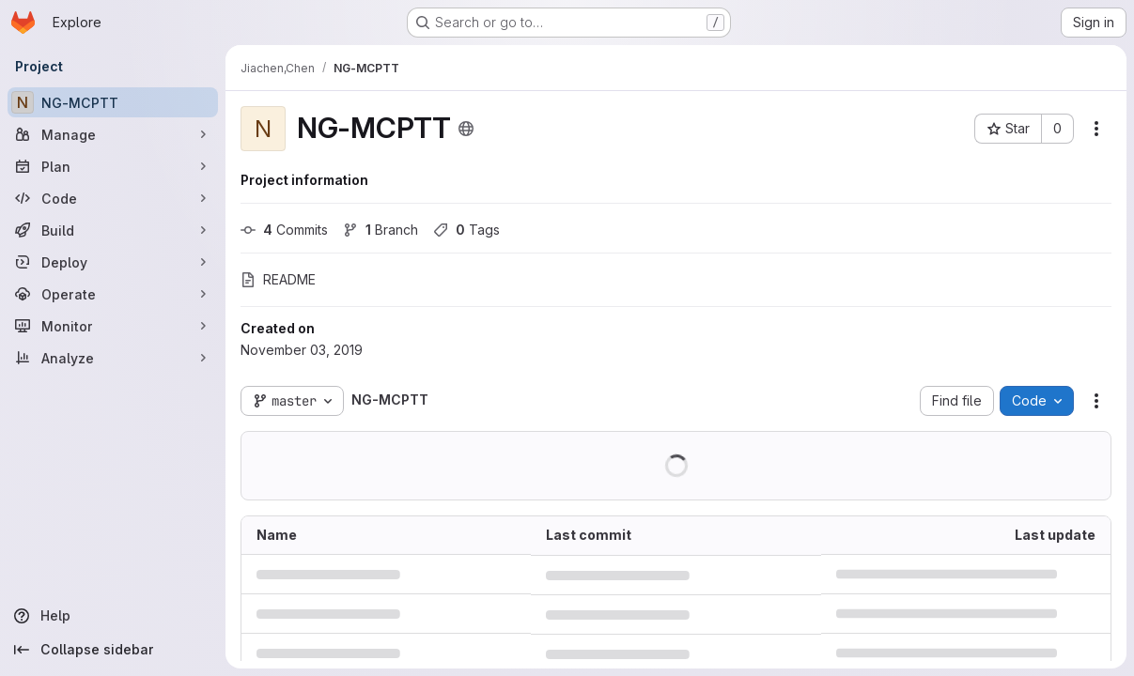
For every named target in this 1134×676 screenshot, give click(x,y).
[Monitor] (113, 326)
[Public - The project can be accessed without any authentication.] (466, 128)
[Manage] (113, 134)
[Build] (113, 230)
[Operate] (113, 294)
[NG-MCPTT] (113, 102)
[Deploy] (113, 262)
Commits (284, 230)
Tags (466, 230)
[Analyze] (113, 358)
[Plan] (113, 166)
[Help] (113, 616)
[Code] (113, 198)
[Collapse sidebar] (113, 650)
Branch (380, 230)
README (278, 279)
